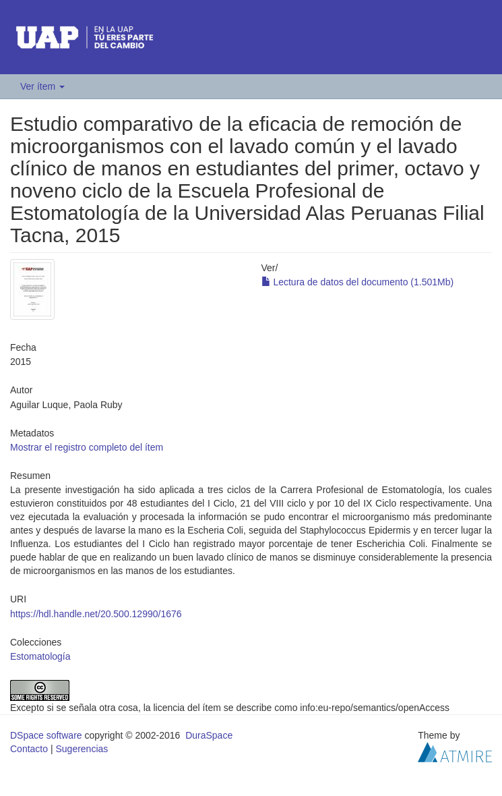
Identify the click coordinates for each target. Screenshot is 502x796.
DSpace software (46, 735)
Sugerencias (81, 748)
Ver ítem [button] (42, 86)
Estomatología (40, 656)
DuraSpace (208, 735)
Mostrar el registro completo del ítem (86, 447)
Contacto (29, 748)
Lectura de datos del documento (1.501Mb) (357, 282)
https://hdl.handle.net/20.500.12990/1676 (96, 613)
